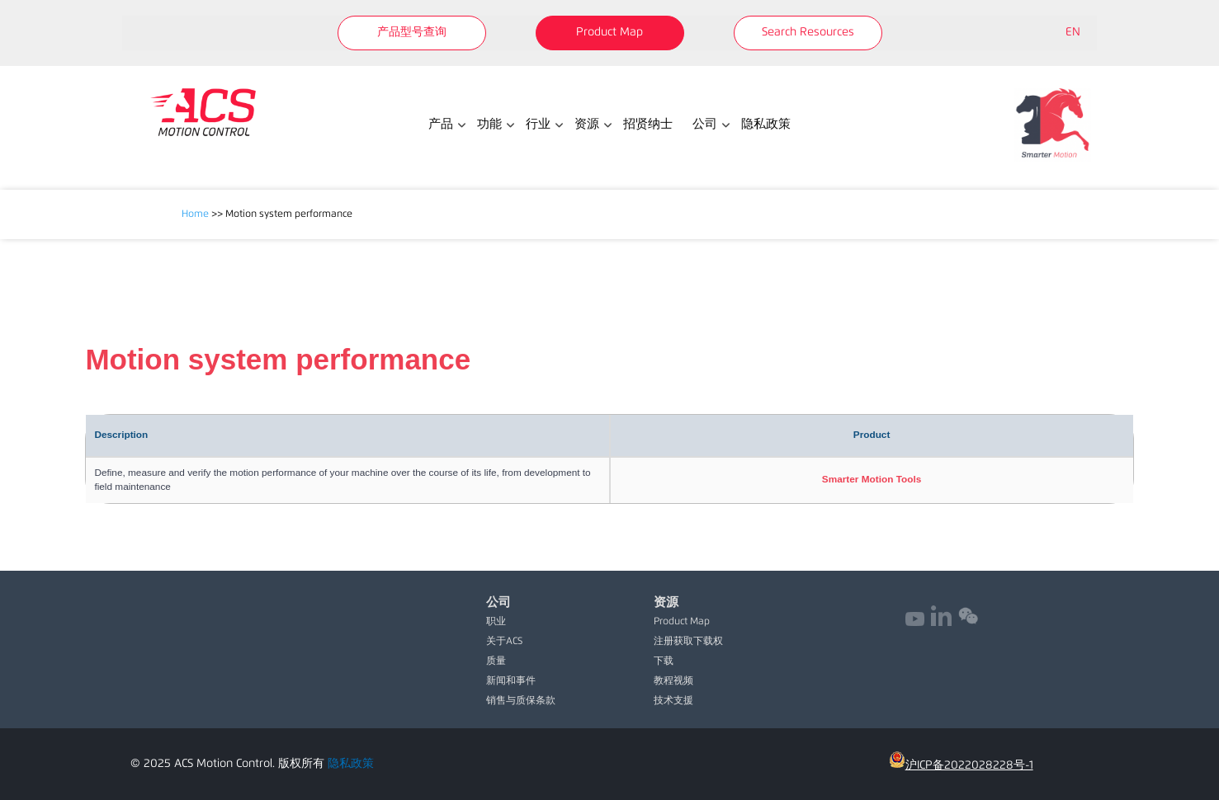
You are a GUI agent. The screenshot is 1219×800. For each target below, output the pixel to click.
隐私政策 (351, 763)
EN (1072, 32)
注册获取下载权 (688, 642)
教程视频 (673, 681)
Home (195, 214)
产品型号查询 (411, 32)
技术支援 (673, 701)
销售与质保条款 (520, 701)
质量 (496, 661)
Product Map (609, 32)
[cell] (872, 480)
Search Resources (808, 32)
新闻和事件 (511, 681)
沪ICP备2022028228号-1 (961, 765)
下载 (663, 661)
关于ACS (504, 642)
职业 (496, 622)
